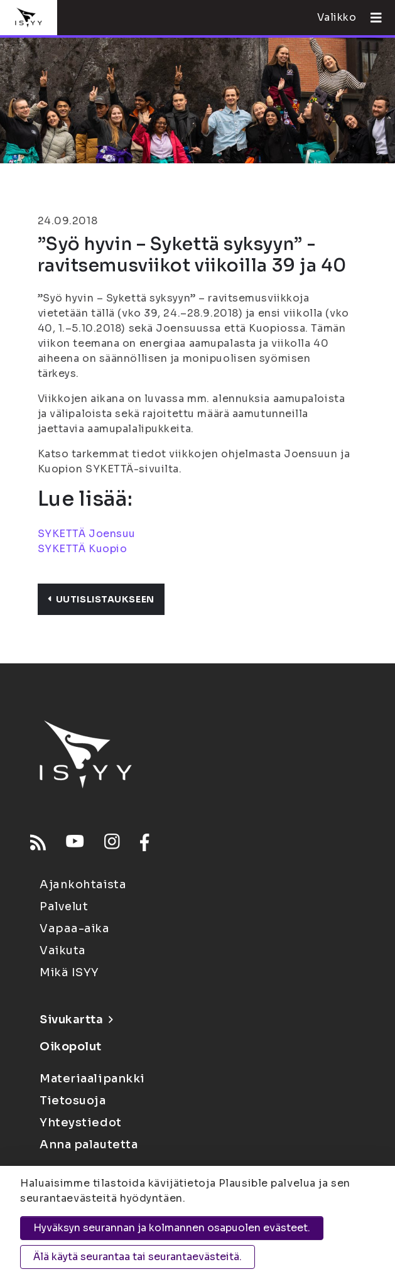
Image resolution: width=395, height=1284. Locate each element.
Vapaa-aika (75, 928)
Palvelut (64, 906)
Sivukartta (76, 1019)
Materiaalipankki (92, 1078)
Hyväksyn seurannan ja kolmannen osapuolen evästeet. (171, 1227)
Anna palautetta (89, 1144)
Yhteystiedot (81, 1122)
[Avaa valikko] (371, 17)
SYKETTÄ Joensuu (87, 533)
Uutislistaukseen (101, 599)
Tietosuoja (73, 1100)
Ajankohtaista (83, 884)
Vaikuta (63, 950)
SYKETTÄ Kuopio (82, 548)
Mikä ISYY (69, 972)
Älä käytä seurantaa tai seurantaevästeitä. (137, 1256)
